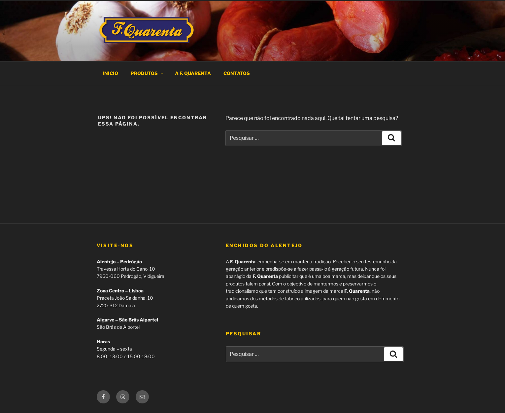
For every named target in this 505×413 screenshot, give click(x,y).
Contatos (236, 73)
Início (110, 73)
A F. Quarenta (193, 73)
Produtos (147, 73)
